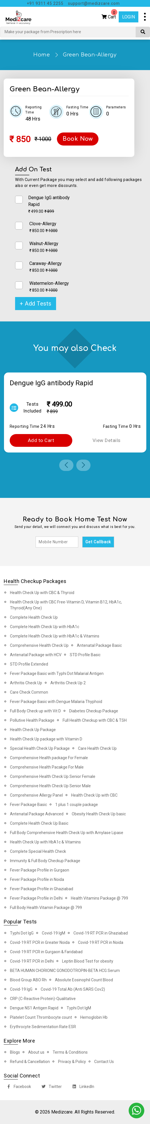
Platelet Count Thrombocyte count (41, 1017)
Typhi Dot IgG (22, 933)
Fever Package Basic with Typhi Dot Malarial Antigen (57, 673)
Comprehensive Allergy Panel (36, 795)
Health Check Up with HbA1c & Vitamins (45, 842)
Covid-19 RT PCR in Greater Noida (40, 942)
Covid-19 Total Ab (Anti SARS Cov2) (73, 989)
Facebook (17, 1087)
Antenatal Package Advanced (36, 814)
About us (36, 1052)
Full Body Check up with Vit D (35, 711)
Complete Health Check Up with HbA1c (44, 626)
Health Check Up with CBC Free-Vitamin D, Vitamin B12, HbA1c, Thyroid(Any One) (66, 605)
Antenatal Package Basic (99, 645)
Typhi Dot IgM (79, 1008)
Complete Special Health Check (38, 851)
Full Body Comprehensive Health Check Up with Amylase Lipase (66, 832)
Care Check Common (29, 692)
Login (128, 17)
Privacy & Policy (72, 1061)
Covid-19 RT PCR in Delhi (32, 961)
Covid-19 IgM (53, 933)
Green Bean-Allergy (89, 55)
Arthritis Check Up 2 (68, 683)
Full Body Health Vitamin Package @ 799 (46, 907)
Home (41, 55)
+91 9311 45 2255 (45, 3)
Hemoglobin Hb (94, 1017)
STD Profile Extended (29, 664)
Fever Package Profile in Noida (37, 879)
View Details (107, 440)
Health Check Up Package (33, 729)
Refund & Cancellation (30, 1061)
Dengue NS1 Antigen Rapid (34, 1008)
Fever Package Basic (28, 804)
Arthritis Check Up (26, 683)
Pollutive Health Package (32, 720)
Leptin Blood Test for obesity (87, 961)
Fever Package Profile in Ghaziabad (41, 889)
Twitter (50, 1087)
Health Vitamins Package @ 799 (99, 898)
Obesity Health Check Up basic (99, 814)
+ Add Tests (36, 303)
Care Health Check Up (97, 748)
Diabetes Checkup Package (93, 711)
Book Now (78, 139)
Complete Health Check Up (34, 617)
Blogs (15, 1052)
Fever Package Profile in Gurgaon (39, 870)
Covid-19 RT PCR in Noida (100, 942)
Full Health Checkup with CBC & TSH (95, 720)
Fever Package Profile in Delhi (36, 898)
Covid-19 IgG (21, 989)
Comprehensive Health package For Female (49, 757)
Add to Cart (41, 440)
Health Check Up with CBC (94, 795)
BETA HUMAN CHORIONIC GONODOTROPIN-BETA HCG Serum (65, 970)
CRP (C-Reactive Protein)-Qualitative (43, 998)
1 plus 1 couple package (76, 804)
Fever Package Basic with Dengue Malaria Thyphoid (56, 701)
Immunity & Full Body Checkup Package (45, 860)
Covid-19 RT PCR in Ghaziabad (100, 933)
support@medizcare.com (94, 3)
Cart (109, 15)
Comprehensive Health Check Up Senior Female (52, 776)
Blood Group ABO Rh (28, 980)
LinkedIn (82, 1087)
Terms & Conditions (70, 1052)
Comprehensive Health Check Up (39, 645)
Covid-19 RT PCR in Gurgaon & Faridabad (46, 952)
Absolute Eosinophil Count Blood (84, 980)
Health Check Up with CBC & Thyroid (42, 592)
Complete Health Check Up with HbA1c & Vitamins (54, 636)
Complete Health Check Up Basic (39, 823)
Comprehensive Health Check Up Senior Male (50, 786)
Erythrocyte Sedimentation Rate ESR (43, 1026)
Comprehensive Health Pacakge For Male (47, 767)
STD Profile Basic (85, 654)
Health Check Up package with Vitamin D (46, 739)
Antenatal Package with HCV (35, 654)
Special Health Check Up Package (40, 748)
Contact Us (104, 1061)
